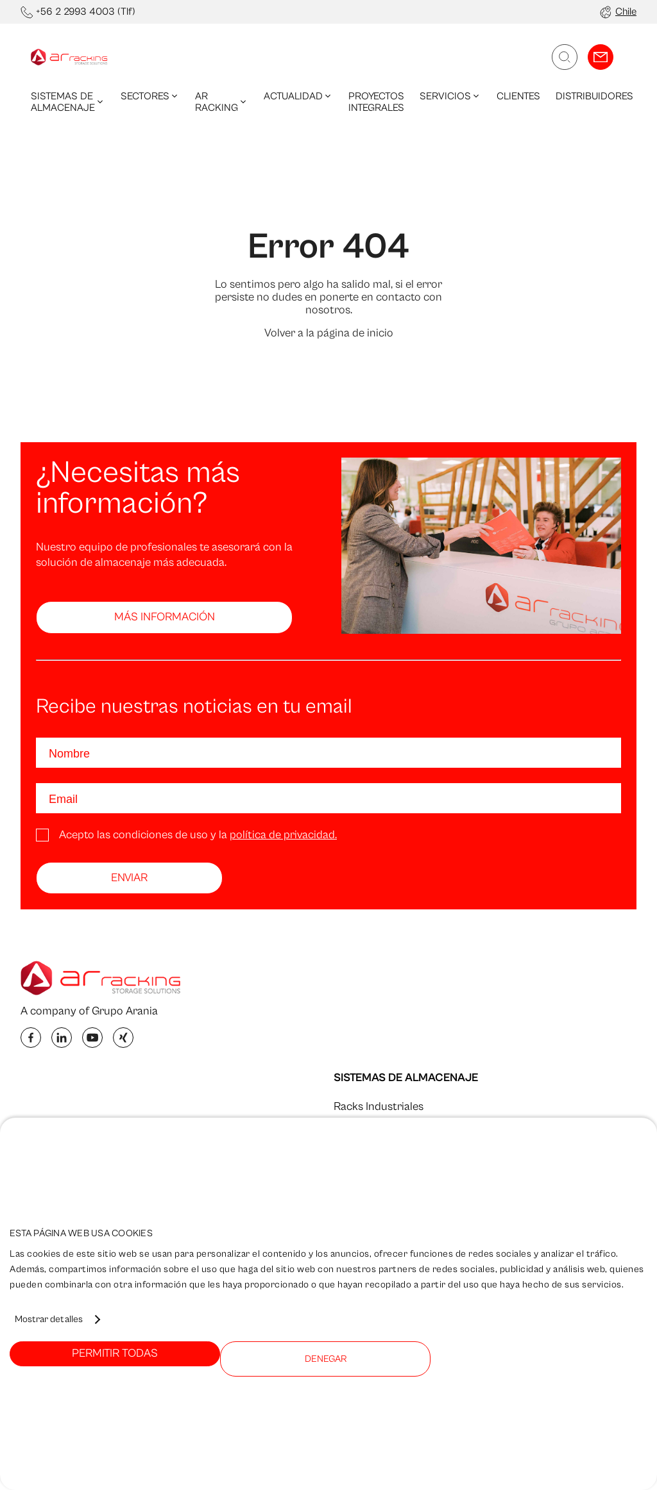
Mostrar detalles (49, 1319)
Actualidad (298, 96)
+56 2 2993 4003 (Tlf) (85, 11)
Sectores (150, 96)
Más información (164, 617)
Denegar (325, 1358)
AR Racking (221, 101)
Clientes (518, 96)
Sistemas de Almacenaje (68, 101)
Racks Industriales (378, 1106)
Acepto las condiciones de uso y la (198, 835)
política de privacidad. (283, 834)
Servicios (450, 96)
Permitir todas (115, 1353)
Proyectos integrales (376, 101)
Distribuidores (594, 96)
